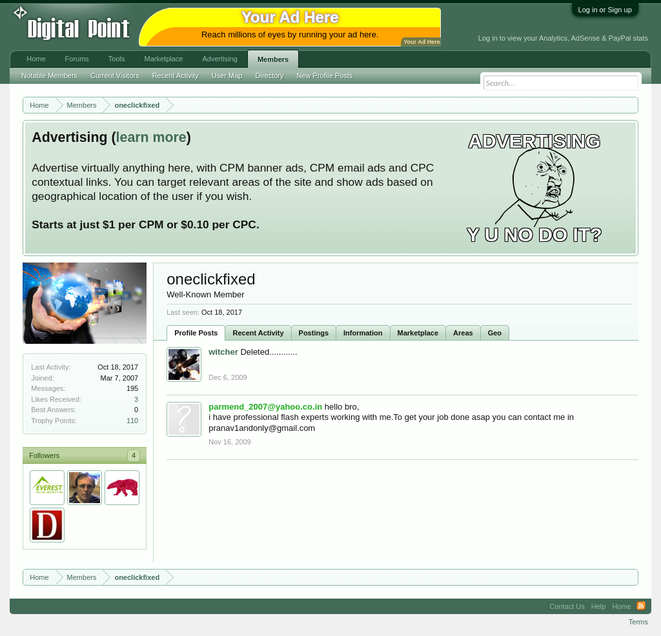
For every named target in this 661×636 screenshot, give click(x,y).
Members (273, 59)
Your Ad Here (421, 42)
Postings (314, 333)
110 (132, 420)
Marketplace (418, 333)
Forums (77, 59)
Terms (638, 622)
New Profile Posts (325, 75)
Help (598, 606)
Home (35, 59)
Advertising (219, 59)
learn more (151, 137)
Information (363, 333)
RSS (641, 606)
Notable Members (49, 75)
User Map (227, 75)
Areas (463, 333)
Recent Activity (257, 333)
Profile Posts (196, 333)
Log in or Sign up (605, 10)
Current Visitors (114, 75)
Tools (116, 59)
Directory (270, 75)
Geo (495, 333)
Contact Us (566, 606)
